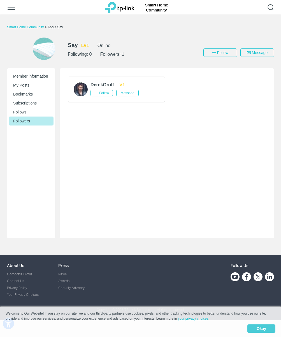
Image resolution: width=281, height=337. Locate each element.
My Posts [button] (21, 85)
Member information (30, 76)
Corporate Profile (19, 274)
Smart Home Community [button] (156, 7)
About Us (15, 265)
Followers (21, 121)
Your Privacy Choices (23, 294)
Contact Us (15, 281)
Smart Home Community (26, 27)
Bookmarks (23, 94)
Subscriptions (25, 103)
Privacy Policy (17, 288)
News (62, 274)
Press (63, 265)
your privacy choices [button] (193, 318)
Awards (63, 281)
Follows (19, 112)
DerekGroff (102, 84)
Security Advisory (71, 288)
